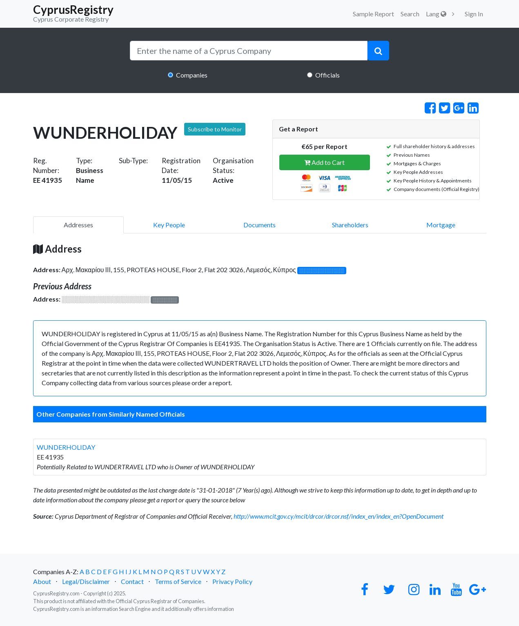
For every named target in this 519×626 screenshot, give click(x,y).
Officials (327, 75)
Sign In (474, 14)
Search (410, 14)
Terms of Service (178, 581)
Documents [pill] (259, 225)
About (42, 581)
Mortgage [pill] (440, 225)
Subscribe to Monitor (215, 129)
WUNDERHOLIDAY (66, 447)
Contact (132, 581)
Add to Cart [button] (324, 162)
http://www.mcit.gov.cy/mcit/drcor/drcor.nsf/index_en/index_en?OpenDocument (338, 516)
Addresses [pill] (78, 225)
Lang (436, 14)
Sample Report (373, 14)
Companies (191, 75)
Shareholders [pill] (350, 225)
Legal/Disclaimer (86, 581)
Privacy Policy (232, 581)
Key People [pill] (169, 225)
